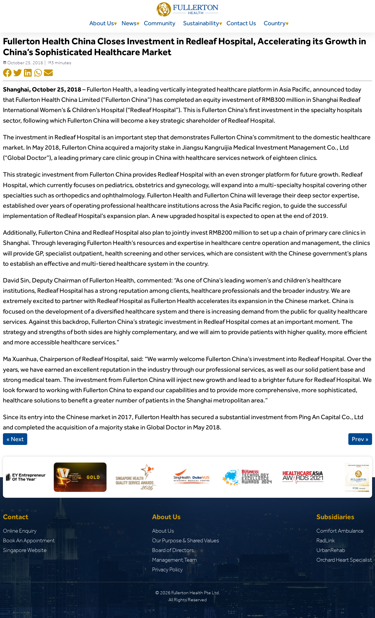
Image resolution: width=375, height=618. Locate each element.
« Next (15, 439)
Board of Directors (173, 550)
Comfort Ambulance (340, 531)
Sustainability (201, 23)
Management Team (174, 560)
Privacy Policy (167, 569)
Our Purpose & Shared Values (185, 540)
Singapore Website (25, 550)
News (129, 23)
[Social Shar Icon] (7, 73)
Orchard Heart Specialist (344, 560)
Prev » (360, 439)
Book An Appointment (29, 540)
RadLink (325, 540)
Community (159, 23)
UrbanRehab (330, 550)
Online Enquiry (20, 531)
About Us (101, 23)
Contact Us (241, 23)
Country (275, 23)
